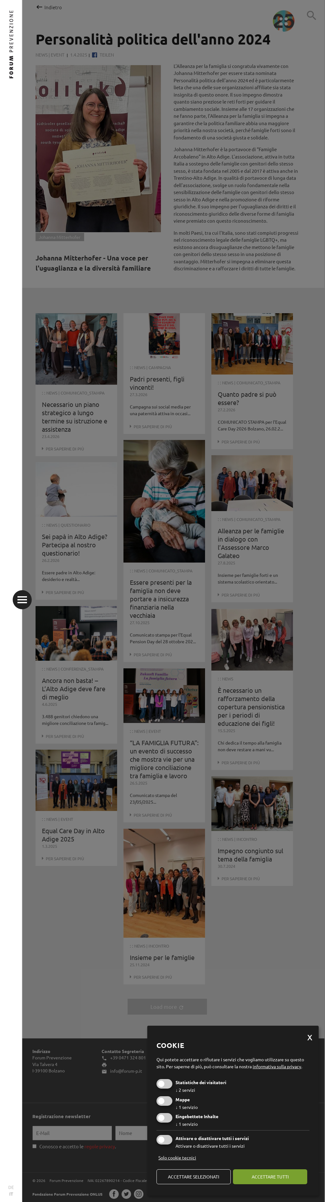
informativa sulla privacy (277, 1066)
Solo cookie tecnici (177, 1157)
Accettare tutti (270, 1176)
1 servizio (187, 1107)
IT (11, 1194)
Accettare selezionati (193, 1176)
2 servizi (185, 1090)
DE (11, 1187)
